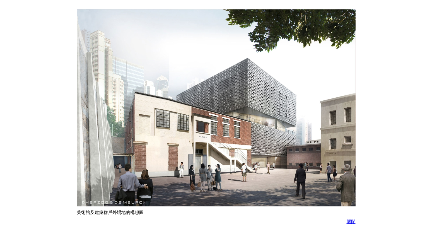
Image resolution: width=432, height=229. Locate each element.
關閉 (351, 221)
